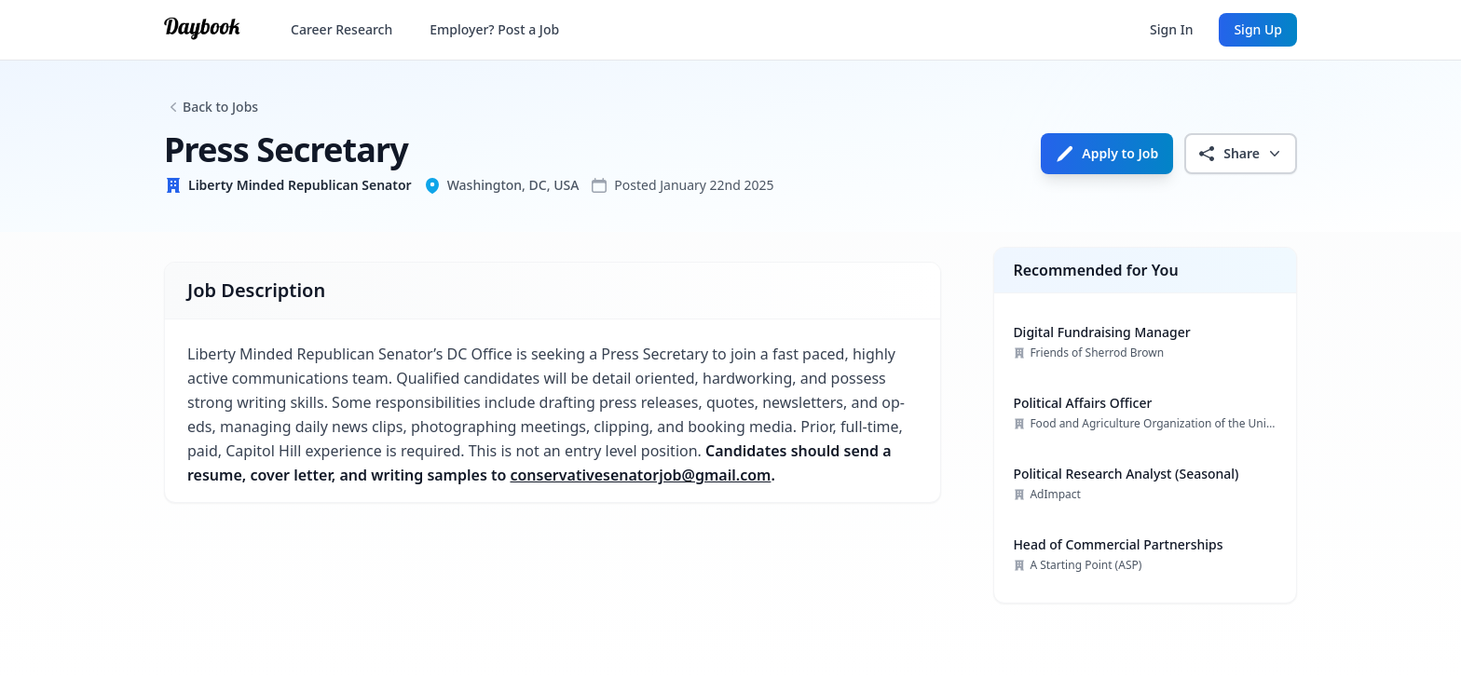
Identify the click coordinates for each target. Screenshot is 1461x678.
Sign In (1171, 29)
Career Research (341, 29)
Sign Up (1258, 29)
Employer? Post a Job (494, 29)
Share (1240, 153)
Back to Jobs (220, 106)
